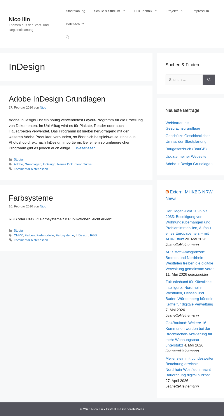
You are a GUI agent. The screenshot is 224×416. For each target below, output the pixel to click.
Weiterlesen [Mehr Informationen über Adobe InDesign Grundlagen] (85, 148)
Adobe (18, 164)
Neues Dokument (69, 164)
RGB (93, 235)
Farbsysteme (31, 198)
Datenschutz (75, 24)
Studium (19, 159)
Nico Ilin (19, 19)
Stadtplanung (75, 11)
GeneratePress (133, 409)
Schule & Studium (112, 11)
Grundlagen (33, 164)
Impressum (201, 11)
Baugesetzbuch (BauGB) (186, 149)
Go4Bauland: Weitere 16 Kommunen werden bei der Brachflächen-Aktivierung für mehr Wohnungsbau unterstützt (189, 334)
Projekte (177, 11)
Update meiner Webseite (186, 156)
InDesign (49, 164)
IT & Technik (148, 11)
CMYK (18, 235)
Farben (30, 235)
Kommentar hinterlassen (31, 169)
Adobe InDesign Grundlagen (57, 99)
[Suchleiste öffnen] (67, 37)
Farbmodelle (45, 235)
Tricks (87, 164)
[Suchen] (209, 80)
